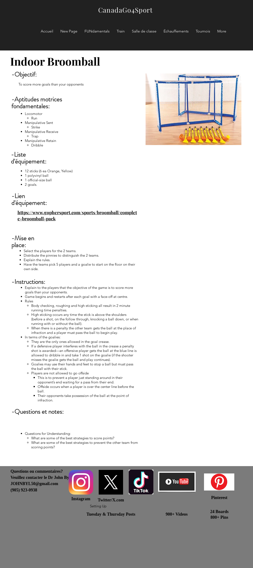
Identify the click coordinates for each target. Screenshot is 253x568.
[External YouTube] (193, 299)
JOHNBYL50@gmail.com (34, 483)
